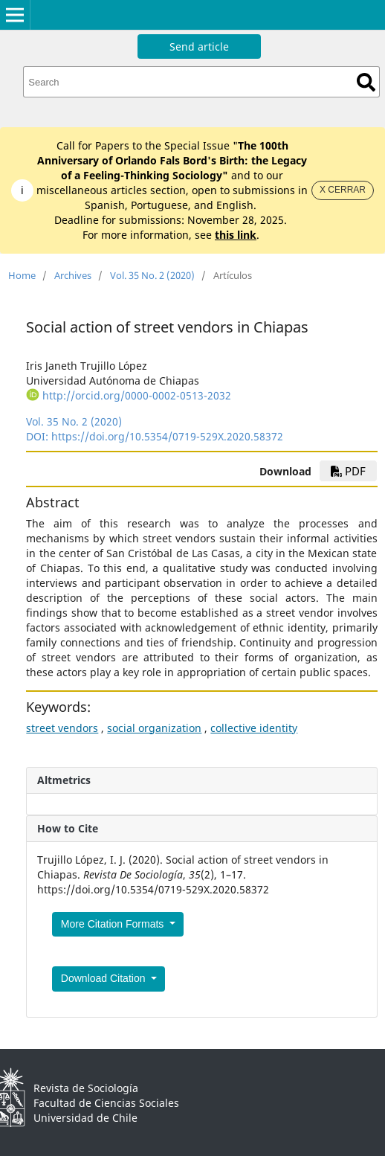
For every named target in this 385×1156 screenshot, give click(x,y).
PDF (348, 470)
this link (235, 235)
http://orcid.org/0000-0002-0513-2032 (136, 395)
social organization (154, 728)
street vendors (62, 728)
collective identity (253, 728)
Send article (199, 46)
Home (22, 275)
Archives (72, 275)
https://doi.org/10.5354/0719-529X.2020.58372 (167, 436)
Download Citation (105, 978)
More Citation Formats (113, 924)
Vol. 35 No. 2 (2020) (152, 275)
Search (366, 82)
